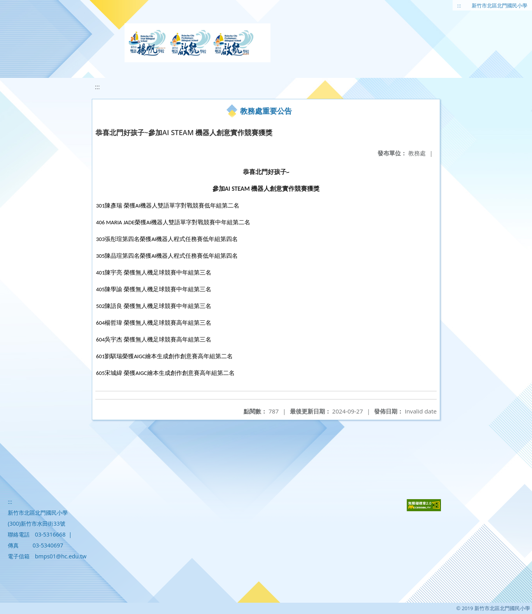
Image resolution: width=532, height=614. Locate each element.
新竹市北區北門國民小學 (499, 5)
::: (459, 5)
